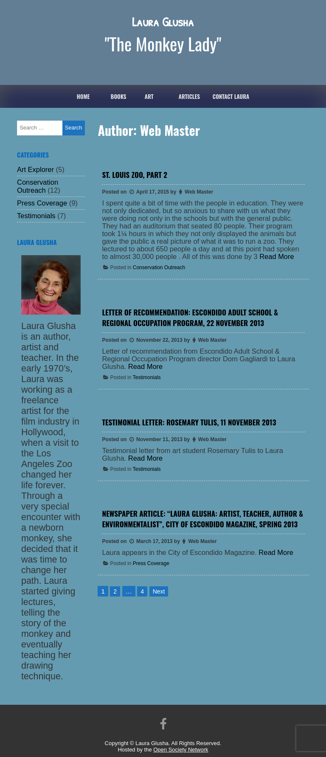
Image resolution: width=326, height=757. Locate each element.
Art (149, 96)
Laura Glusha (163, 22)
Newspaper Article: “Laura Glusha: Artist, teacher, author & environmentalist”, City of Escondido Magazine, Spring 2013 (202, 518)
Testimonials (147, 377)
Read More (276, 256)
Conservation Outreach (159, 267)
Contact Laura (231, 96)
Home (83, 96)
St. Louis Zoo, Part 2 (134, 174)
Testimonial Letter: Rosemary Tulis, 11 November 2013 (189, 422)
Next (159, 591)
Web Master (199, 192)
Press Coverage (151, 563)
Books (118, 96)
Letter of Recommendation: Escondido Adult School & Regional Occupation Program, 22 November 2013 (190, 317)
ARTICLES (189, 96)
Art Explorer (35, 169)
